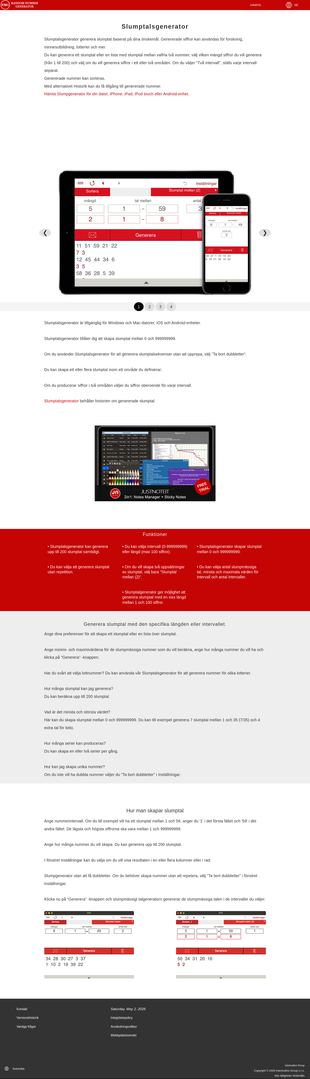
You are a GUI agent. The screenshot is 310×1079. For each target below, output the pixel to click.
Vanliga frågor (26, 1026)
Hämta (255, 5)
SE (291, 5)
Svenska (18, 1068)
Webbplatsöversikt (123, 1035)
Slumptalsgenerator (61, 401)
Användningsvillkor (124, 1026)
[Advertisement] (155, 133)
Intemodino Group (295, 1065)
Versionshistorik (28, 1017)
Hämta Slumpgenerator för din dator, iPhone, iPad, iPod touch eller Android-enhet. (116, 94)
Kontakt (22, 1009)
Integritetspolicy (122, 1017)
